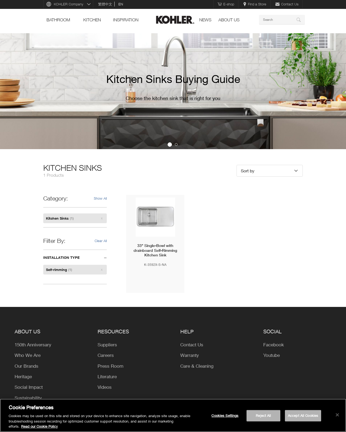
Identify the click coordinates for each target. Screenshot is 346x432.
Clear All (101, 241)
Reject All (263, 415)
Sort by (247, 170)
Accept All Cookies (303, 415)
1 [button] (170, 144)
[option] (173, 91)
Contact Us (286, 4)
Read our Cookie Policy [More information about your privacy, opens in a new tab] (39, 426)
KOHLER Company (68, 4)
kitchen (92, 19)
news (205, 19)
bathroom (58, 19)
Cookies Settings (224, 415)
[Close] (337, 415)
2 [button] (176, 144)
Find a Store (254, 4)
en (120, 4)
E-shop (226, 4)
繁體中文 (105, 4)
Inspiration (125, 19)
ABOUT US (228, 19)
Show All (100, 198)
